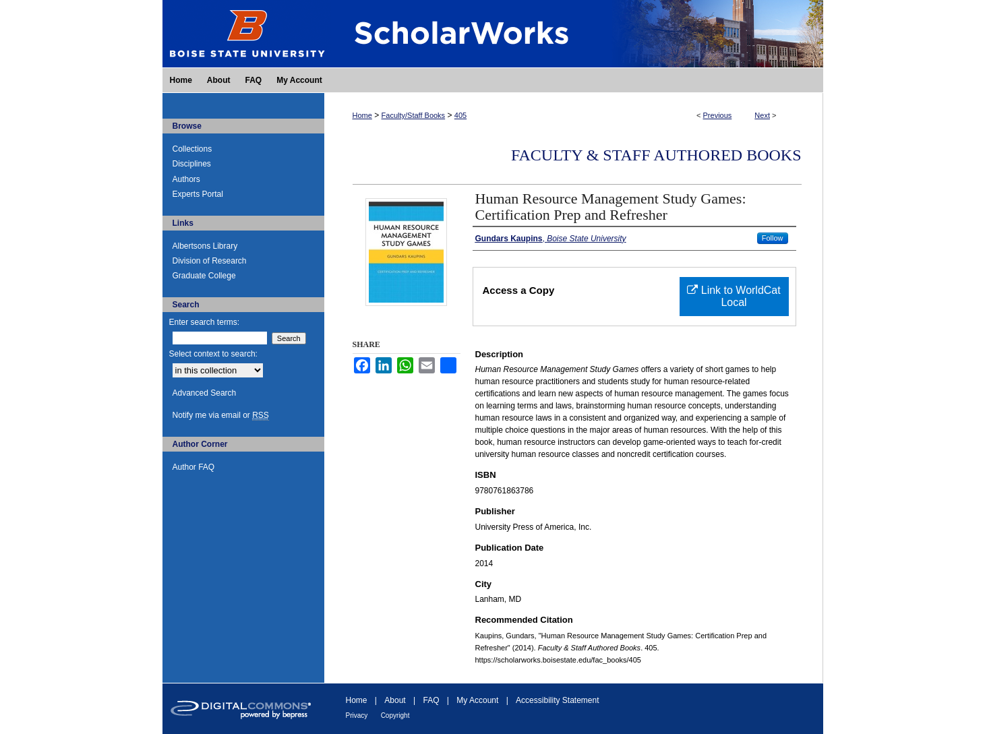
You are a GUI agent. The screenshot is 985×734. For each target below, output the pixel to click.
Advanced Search (205, 393)
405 (460, 115)
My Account (477, 700)
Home (362, 115)
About (394, 700)
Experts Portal (198, 194)
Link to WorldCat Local (733, 296)
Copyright (395, 715)
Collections (192, 149)
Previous (717, 115)
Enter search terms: (204, 322)
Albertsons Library (205, 246)
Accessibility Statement (557, 700)
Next (762, 115)
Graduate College (204, 275)
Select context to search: (213, 354)
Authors (186, 179)
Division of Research (210, 261)
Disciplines (192, 164)
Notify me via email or (221, 415)
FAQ (431, 700)
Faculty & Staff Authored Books (656, 155)
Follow (772, 238)
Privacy (357, 715)
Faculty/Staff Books (414, 115)
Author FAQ (194, 467)
